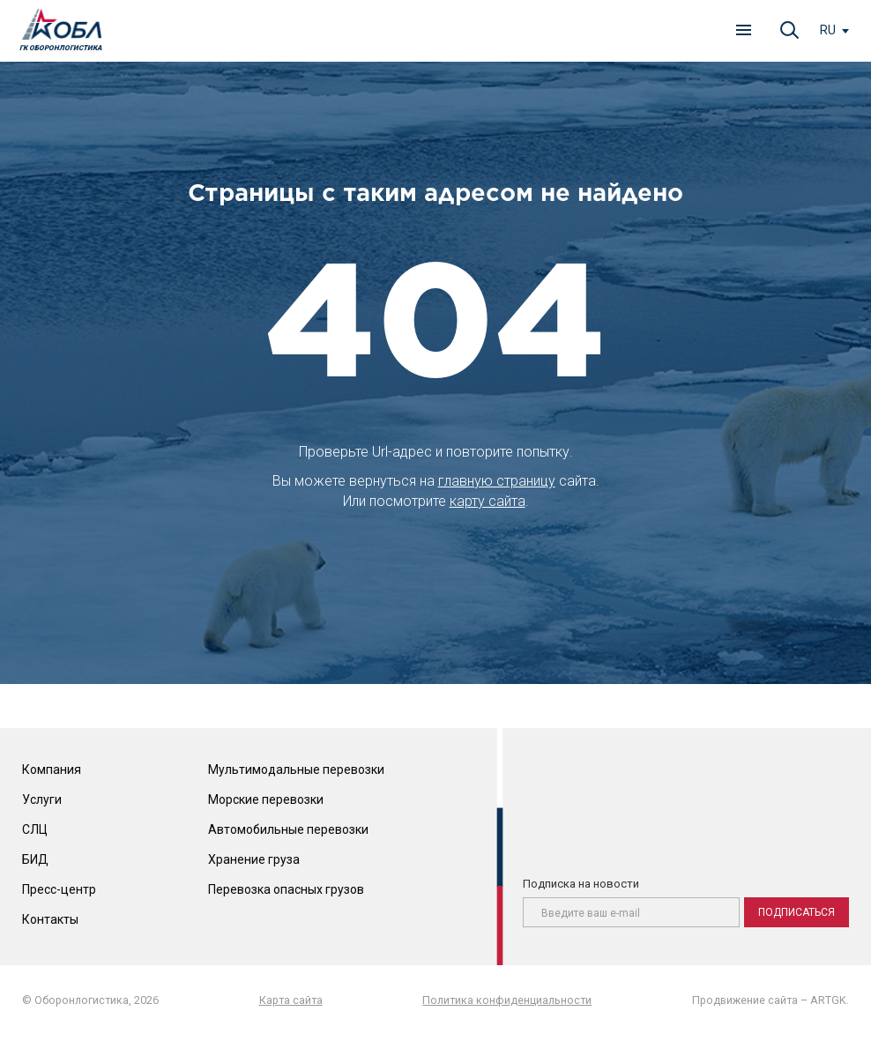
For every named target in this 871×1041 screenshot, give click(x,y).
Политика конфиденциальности (507, 1000)
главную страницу (496, 480)
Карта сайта (291, 1000)
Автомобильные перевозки (288, 829)
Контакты (50, 919)
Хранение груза (254, 859)
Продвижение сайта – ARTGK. (770, 1000)
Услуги (42, 799)
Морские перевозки (266, 799)
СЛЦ (35, 829)
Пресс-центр (59, 889)
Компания (51, 770)
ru (828, 30)
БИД (35, 859)
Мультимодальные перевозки (296, 770)
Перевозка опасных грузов (286, 889)
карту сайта (487, 501)
